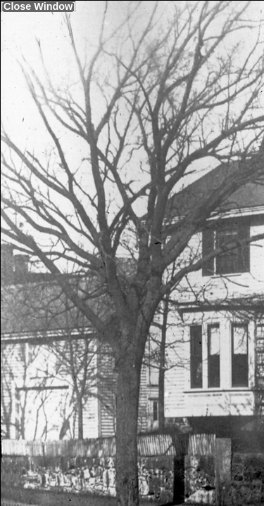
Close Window (38, 6)
